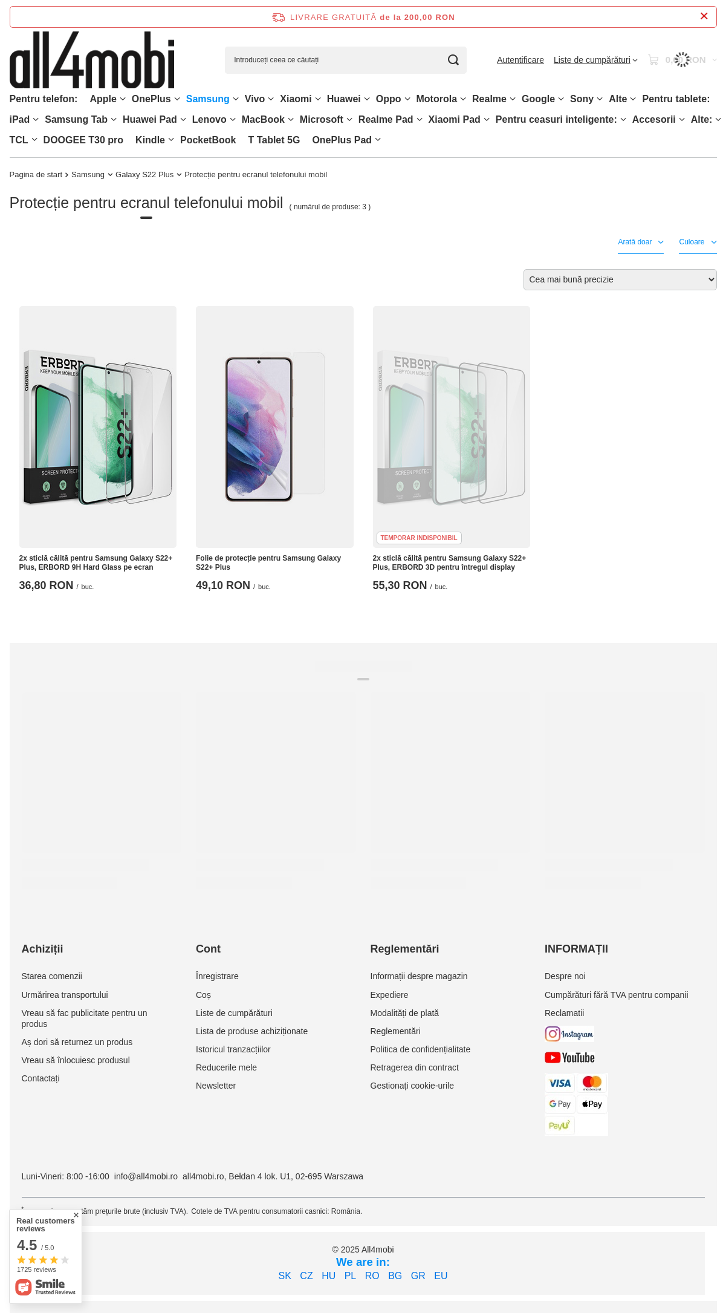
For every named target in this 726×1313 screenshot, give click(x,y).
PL (351, 1276)
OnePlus (151, 99)
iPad (20, 119)
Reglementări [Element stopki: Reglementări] (396, 1031)
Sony (582, 99)
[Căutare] (453, 60)
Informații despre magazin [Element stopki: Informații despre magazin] (419, 976)
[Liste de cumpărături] (596, 60)
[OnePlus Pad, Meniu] (378, 139)
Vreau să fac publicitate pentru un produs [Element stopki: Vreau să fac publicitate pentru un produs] (84, 1018)
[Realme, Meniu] (513, 99)
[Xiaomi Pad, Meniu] (487, 119)
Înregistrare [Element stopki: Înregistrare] (217, 976)
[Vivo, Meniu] (271, 99)
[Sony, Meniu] (600, 99)
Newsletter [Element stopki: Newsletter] (216, 1085)
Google (538, 99)
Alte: (702, 119)
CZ (306, 1276)
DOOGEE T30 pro (83, 140)
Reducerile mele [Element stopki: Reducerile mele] (226, 1067)
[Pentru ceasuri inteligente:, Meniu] (623, 119)
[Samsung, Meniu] (236, 99)
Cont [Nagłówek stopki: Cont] (208, 949)
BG (395, 1276)
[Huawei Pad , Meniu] (183, 119)
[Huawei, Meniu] (367, 99)
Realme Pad (385, 119)
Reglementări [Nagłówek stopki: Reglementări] (405, 949)
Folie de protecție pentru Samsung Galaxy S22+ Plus (268, 563)
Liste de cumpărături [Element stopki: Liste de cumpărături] (234, 1013)
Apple (102, 99)
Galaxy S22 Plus (144, 174)
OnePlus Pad (342, 140)
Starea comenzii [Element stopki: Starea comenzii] (52, 976)
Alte (618, 99)
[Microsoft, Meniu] (349, 119)
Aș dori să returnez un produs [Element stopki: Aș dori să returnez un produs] (77, 1042)
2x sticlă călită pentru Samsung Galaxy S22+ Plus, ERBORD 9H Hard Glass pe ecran (96, 563)
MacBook (263, 119)
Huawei (344, 99)
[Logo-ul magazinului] (92, 60)
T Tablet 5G (274, 140)
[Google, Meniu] (561, 99)
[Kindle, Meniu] (171, 139)
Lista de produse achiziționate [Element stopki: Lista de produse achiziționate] (252, 1031)
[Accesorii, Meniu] (682, 119)
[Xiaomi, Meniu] (318, 99)
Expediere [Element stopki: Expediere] (390, 995)
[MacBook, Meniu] (291, 119)
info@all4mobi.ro (146, 1176)
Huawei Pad (150, 119)
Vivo (255, 99)
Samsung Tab (76, 119)
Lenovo (209, 119)
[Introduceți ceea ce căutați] (346, 60)
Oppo (388, 99)
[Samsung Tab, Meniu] (114, 119)
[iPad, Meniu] (36, 119)
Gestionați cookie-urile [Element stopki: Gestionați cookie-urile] (413, 1085)
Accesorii (654, 119)
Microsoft (321, 119)
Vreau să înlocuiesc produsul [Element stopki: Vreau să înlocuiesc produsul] (76, 1060)
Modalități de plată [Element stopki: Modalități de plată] (405, 1013)
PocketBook (208, 140)
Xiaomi (295, 99)
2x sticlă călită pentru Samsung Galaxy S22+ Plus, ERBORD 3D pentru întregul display (450, 563)
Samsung (208, 99)
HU (328, 1276)
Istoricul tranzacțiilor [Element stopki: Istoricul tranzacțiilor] (233, 1049)
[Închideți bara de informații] (704, 17)
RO (372, 1276)
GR (418, 1276)
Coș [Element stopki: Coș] (203, 995)
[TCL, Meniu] (34, 139)
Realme (489, 99)
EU (440, 1276)
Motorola (437, 99)
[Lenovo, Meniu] (233, 119)
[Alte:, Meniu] (718, 119)
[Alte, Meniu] (633, 99)
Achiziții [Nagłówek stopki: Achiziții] (42, 949)
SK (285, 1276)
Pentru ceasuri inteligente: (556, 119)
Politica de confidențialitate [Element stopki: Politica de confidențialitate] (421, 1049)
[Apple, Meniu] (123, 99)
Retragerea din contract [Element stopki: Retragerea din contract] (415, 1067)
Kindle (150, 140)
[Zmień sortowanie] (620, 279)
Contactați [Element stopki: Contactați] (41, 1078)
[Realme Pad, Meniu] (419, 119)
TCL (19, 140)
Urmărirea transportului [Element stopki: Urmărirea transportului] (65, 995)
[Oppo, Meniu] (407, 99)
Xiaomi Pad (455, 119)
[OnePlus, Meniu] (177, 99)
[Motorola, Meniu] (463, 99)
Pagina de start (36, 174)
